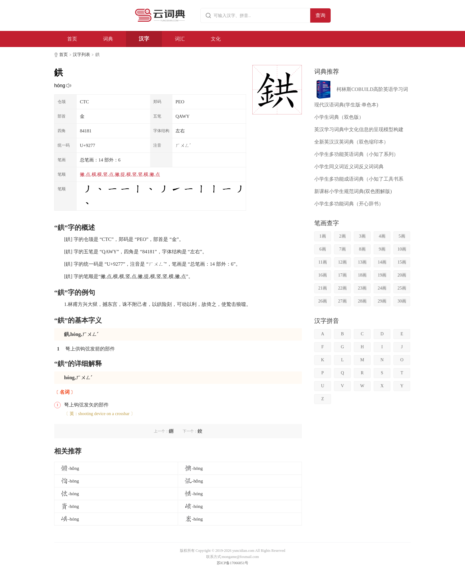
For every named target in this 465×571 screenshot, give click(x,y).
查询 (320, 15)
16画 (322, 275)
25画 (402, 288)
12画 (342, 262)
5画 (402, 236)
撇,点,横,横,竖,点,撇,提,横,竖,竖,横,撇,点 (120, 174)
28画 (362, 301)
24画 (382, 288)
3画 (362, 236)
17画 (342, 275)
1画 (322, 236)
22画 (342, 288)
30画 (402, 301)
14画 (382, 262)
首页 (72, 38)
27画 (342, 301)
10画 (402, 249)
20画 (402, 275)
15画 (402, 262)
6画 (322, 249)
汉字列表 (81, 54)
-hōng (194, 468)
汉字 (144, 39)
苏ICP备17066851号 (233, 563)
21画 (322, 288)
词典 (108, 38)
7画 (342, 249)
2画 (342, 236)
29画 (382, 301)
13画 (362, 262)
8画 (362, 249)
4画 (382, 236)
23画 (362, 288)
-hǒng (70, 468)
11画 (322, 262)
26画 (322, 301)
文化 (216, 38)
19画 (382, 275)
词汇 (180, 38)
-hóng (70, 493)
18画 (362, 275)
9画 (382, 249)
